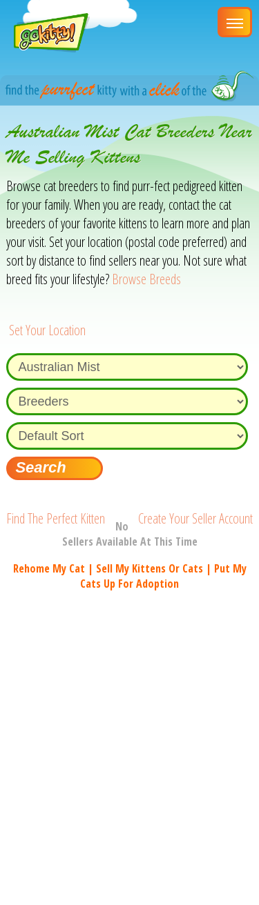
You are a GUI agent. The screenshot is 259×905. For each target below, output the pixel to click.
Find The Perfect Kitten (55, 518)
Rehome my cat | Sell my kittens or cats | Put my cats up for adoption (130, 576)
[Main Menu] (235, 22)
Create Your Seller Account (195, 518)
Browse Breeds (146, 279)
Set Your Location (47, 330)
